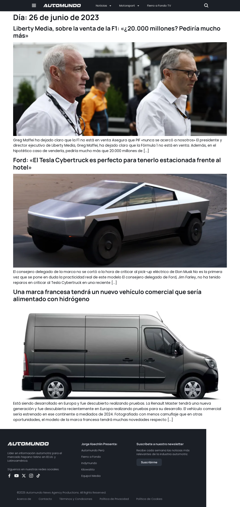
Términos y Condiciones (75, 499)
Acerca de (24, 499)
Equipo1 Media (90, 476)
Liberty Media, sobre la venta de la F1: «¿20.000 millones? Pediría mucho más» (116, 32)
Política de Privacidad (114, 499)
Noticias (104, 5)
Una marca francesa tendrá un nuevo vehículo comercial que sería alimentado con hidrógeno (107, 295)
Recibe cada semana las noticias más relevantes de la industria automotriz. (163, 452)
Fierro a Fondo (91, 457)
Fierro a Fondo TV (159, 6)
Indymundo (89, 463)
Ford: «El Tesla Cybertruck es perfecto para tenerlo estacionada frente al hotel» (117, 163)
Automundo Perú (92, 450)
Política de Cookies (149, 499)
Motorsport (129, 5)
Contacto (45, 499)
